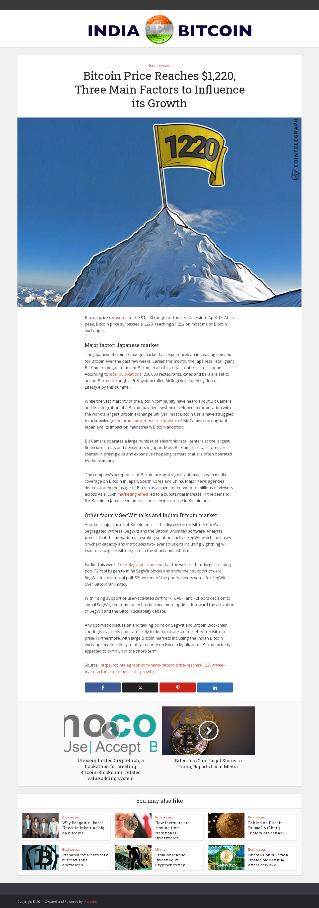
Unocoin (89, 901)
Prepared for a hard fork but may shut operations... (85, 860)
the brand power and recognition (146, 420)
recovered (118, 317)
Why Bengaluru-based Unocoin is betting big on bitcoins (83, 827)
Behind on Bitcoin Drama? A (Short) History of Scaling (265, 827)
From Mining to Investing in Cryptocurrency (170, 860)
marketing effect (133, 494)
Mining (160, 849)
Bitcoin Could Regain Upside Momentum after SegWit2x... (268, 860)
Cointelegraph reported (140, 564)
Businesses (159, 65)
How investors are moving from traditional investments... (172, 830)
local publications (125, 374)
